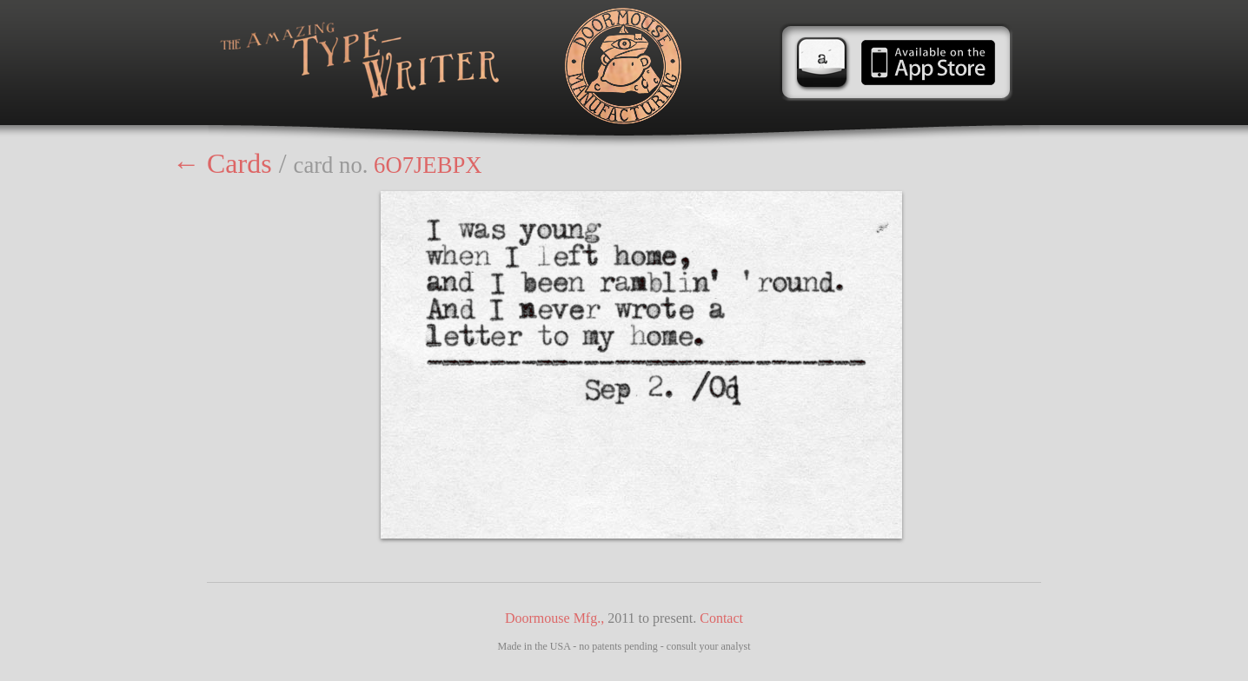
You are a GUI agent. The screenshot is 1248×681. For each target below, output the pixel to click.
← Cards (222, 163)
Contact (721, 618)
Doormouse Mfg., (554, 618)
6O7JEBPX (427, 165)
